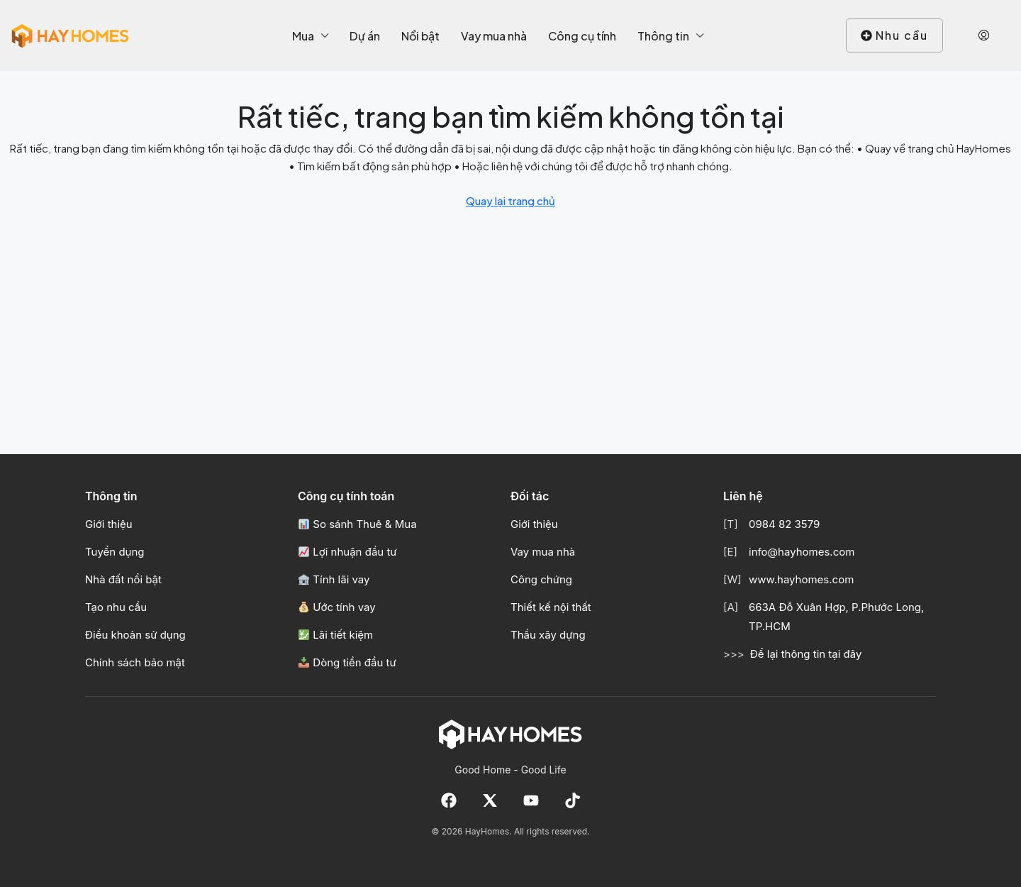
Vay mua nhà (494, 35)
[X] (490, 800)
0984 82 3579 (784, 524)
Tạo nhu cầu (116, 607)
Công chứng (541, 579)
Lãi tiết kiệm (336, 634)
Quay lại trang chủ (510, 200)
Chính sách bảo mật (135, 662)
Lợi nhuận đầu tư (348, 551)
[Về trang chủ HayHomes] (510, 733)
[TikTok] (572, 800)
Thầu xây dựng (548, 634)
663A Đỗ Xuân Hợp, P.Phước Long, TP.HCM (836, 616)
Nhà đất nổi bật (123, 579)
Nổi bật (420, 35)
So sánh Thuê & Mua (358, 524)
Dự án (365, 35)
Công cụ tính (582, 35)
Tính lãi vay (334, 579)
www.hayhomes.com (801, 579)
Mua (303, 35)
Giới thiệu (109, 524)
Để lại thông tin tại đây (806, 654)
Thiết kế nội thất (550, 607)
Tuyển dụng (115, 551)
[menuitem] (983, 35)
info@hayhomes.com (801, 551)
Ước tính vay (337, 607)
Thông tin (663, 35)
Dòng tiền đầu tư (347, 662)
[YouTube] (531, 800)
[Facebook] (449, 800)
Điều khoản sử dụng (135, 634)
